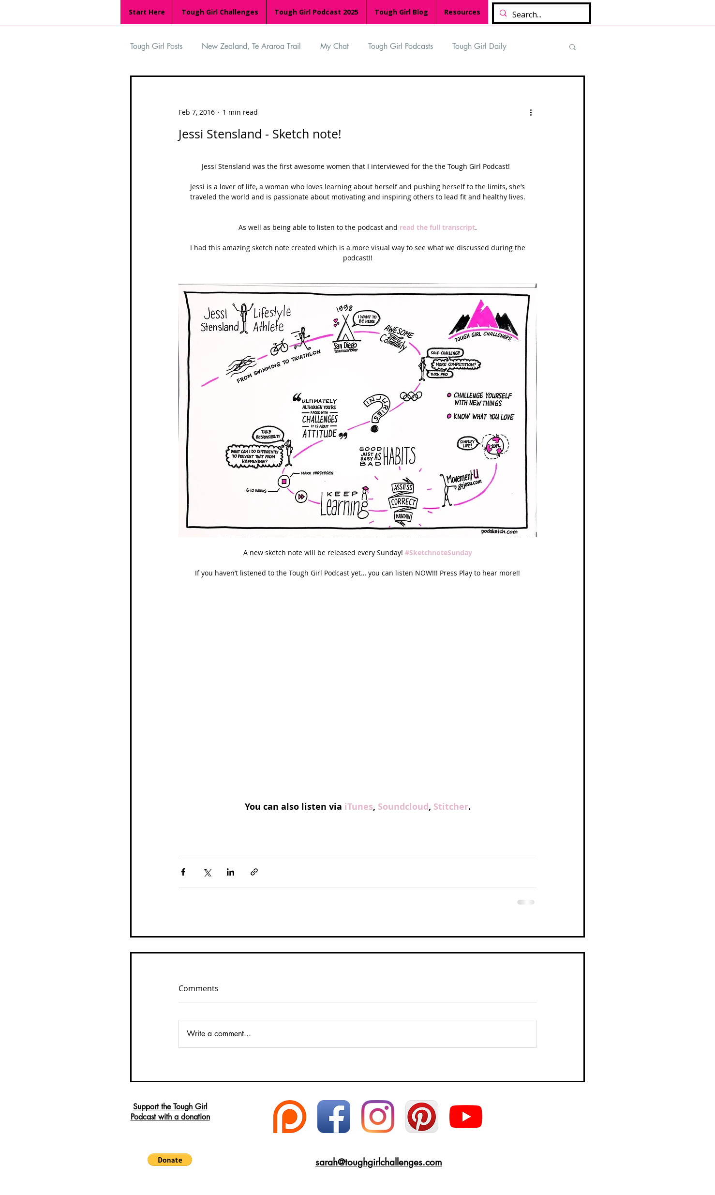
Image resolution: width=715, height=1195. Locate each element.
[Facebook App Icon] (333, 1116)
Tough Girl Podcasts (400, 46)
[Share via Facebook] (183, 872)
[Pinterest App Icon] (421, 1116)
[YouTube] (465, 1116)
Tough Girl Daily (479, 46)
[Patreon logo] (289, 1116)
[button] (572, 46)
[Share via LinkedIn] (230, 872)
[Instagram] (377, 1116)
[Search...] (540, 14)
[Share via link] (254, 872)
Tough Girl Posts (156, 46)
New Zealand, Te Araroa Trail (251, 46)
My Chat (334, 46)
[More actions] (530, 112)
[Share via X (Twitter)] (206, 872)
